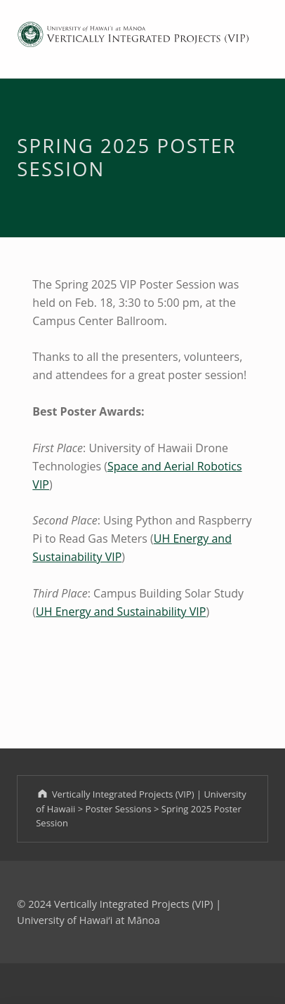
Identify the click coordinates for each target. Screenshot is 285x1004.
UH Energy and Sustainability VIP (121, 611)
